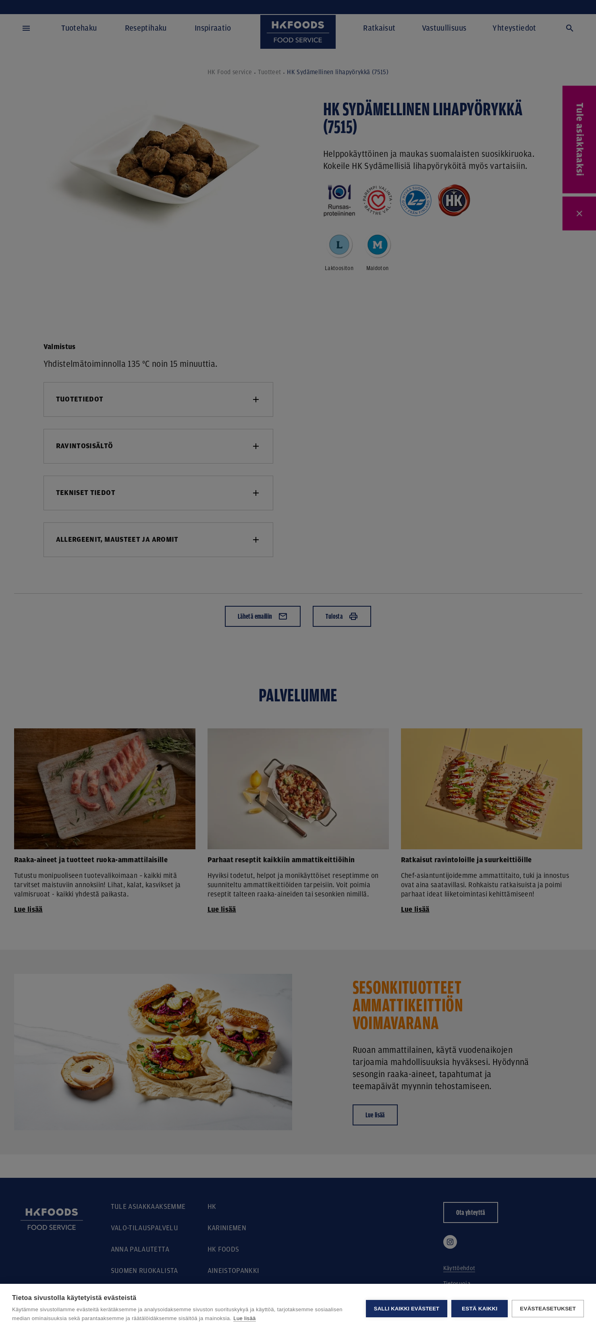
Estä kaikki (479, 1309)
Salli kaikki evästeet (406, 1309)
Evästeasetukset (548, 1309)
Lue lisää (244, 1318)
